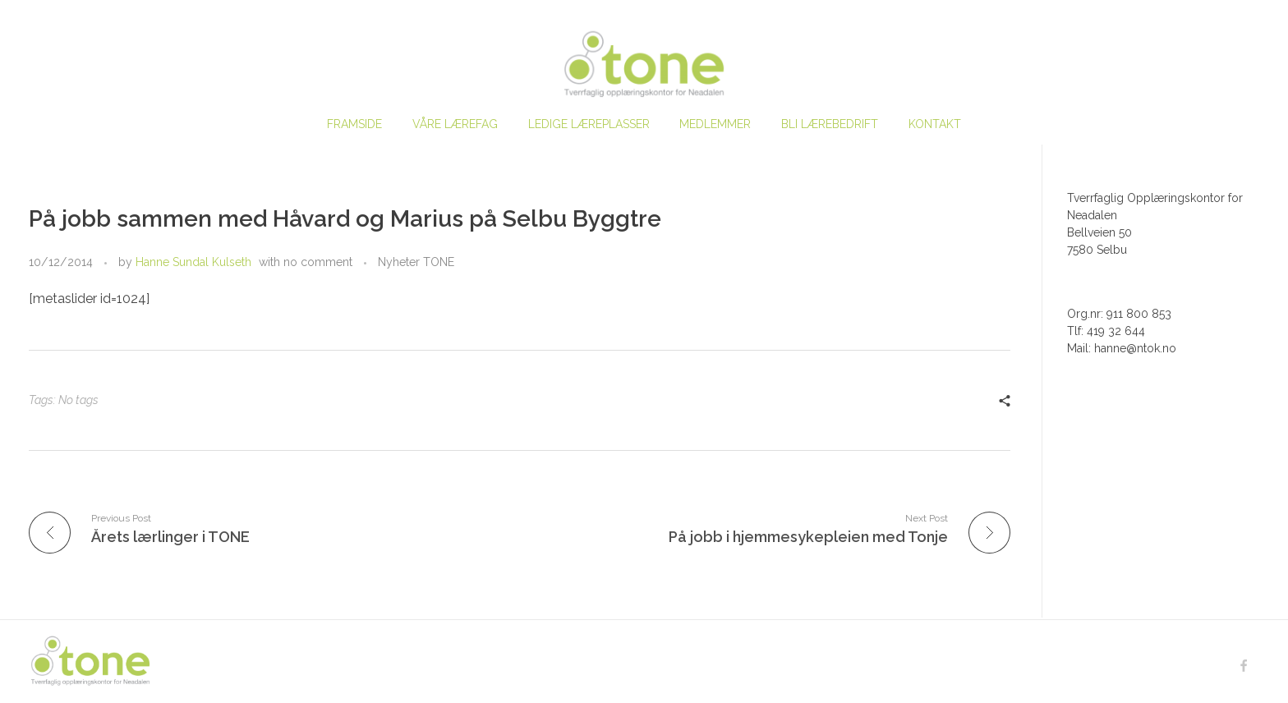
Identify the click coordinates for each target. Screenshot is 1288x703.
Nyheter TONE (416, 262)
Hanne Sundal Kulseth (193, 262)
